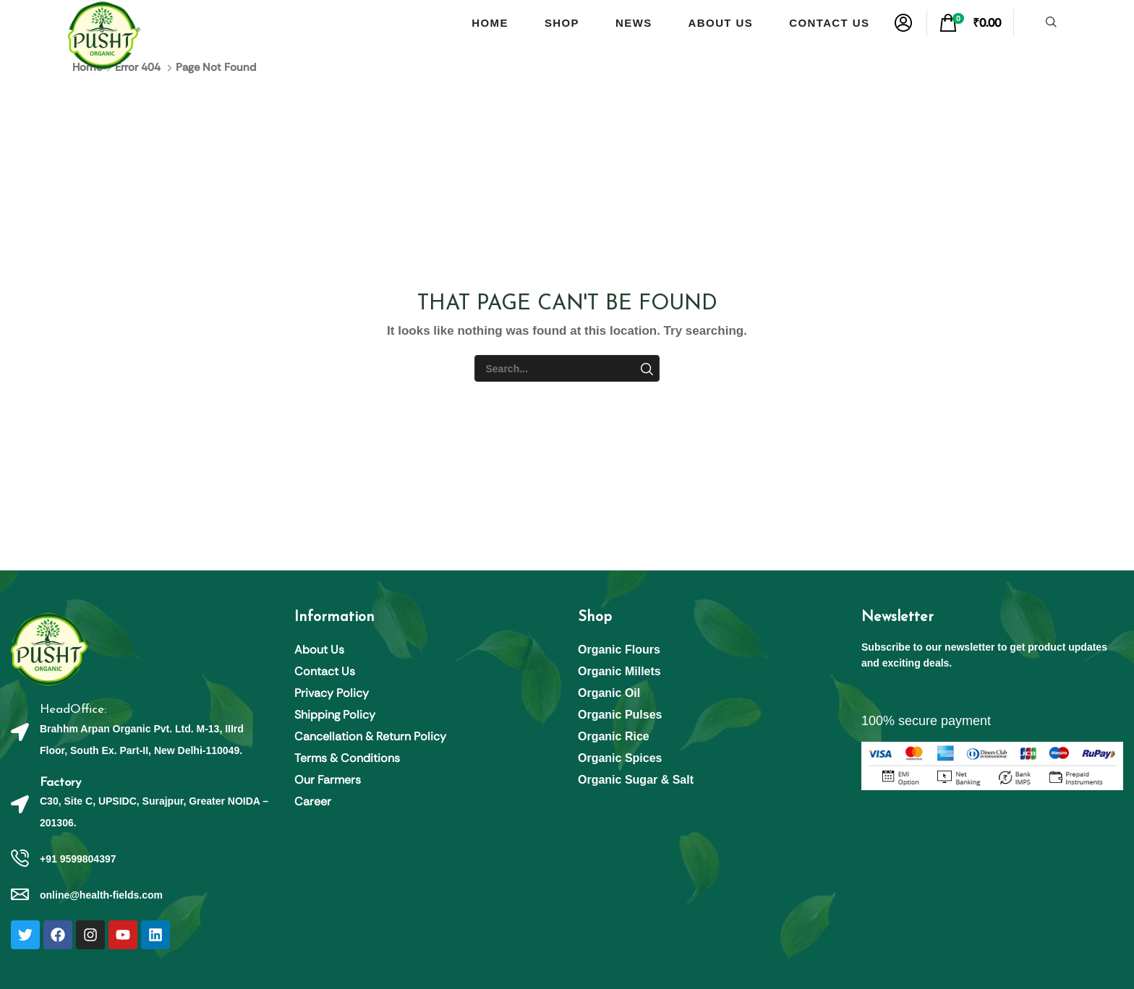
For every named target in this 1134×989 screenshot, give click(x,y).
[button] (903, 23)
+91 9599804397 (78, 859)
